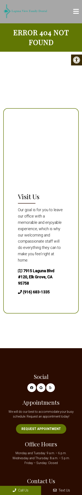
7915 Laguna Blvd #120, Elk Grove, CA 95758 (36, 277)
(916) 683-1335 (36, 292)
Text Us (61, 490)
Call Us (20, 490)
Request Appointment (41, 429)
